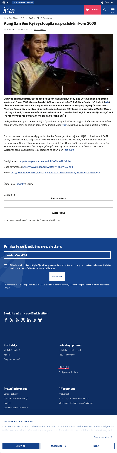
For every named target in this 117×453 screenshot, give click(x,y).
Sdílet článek (40, 29)
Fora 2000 (68, 149)
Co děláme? (14, 18)
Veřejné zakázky (11, 394)
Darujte (64, 367)
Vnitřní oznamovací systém (16, 407)
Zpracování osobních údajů (16, 398)
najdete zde (50, 268)
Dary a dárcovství (12, 359)
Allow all (20, 446)
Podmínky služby (92, 285)
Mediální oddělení (12, 350)
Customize (58, 446)
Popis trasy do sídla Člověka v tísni (74, 398)
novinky (21, 184)
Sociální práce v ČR (31, 18)
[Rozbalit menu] (112, 10)
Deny (96, 446)
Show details (101, 437)
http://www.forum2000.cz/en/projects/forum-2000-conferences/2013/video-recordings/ (55, 172)
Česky (107, 2)
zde (107, 102)
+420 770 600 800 (66, 354)
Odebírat (57, 276)
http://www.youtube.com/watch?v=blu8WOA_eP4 (47, 167)
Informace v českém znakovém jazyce (76, 403)
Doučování (47, 18)
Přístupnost (64, 394)
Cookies (7, 403)
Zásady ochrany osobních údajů (69, 285)
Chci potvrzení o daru (68, 372)
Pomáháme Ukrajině (23, 2)
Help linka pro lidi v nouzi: (70, 350)
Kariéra (7, 354)
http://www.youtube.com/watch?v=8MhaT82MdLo (45, 161)
